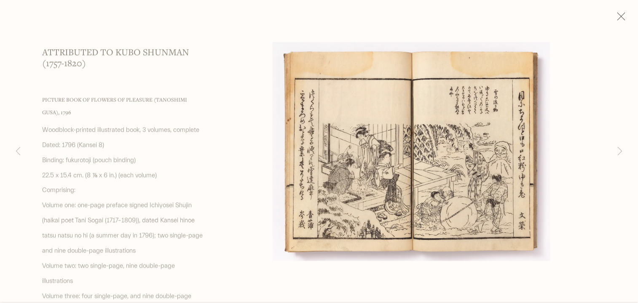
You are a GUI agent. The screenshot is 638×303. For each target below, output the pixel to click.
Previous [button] (18, 151)
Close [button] (619, 19)
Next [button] (620, 151)
